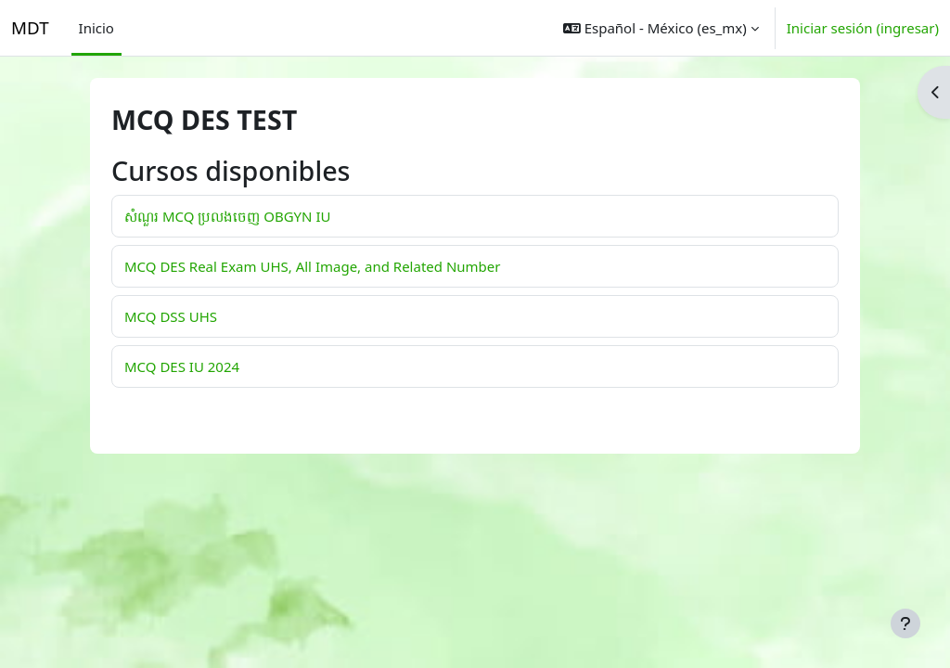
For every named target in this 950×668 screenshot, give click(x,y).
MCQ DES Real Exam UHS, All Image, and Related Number (312, 266)
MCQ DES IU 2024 (181, 366)
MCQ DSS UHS (170, 316)
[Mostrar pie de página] (905, 623)
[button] (661, 28)
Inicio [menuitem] (96, 28)
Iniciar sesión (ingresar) (863, 28)
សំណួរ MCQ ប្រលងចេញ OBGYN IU (227, 216)
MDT (30, 27)
